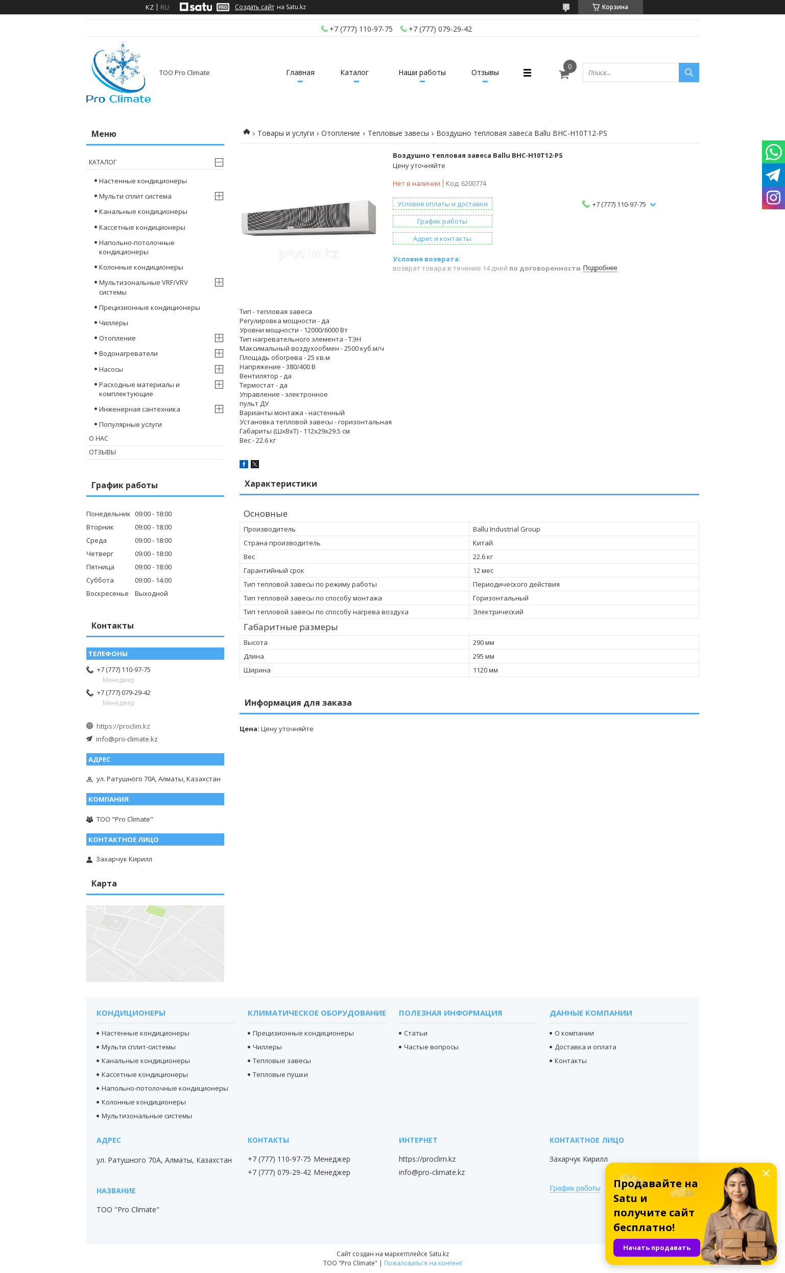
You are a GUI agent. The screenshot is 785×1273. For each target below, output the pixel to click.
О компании (574, 1033)
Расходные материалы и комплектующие (139, 389)
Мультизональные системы (147, 1115)
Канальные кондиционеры (143, 211)
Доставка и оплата (585, 1046)
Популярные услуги (130, 424)
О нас (98, 438)
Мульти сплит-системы (139, 1046)
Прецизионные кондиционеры (149, 307)
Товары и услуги (285, 133)
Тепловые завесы (398, 133)
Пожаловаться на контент (423, 1263)
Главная (300, 72)
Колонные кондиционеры (141, 267)
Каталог (354, 72)
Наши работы (422, 72)
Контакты (571, 1060)
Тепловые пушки (280, 1074)
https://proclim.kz (123, 726)
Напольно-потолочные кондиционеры (137, 247)
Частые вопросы (431, 1046)
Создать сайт (254, 7)
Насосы (111, 369)
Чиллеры (113, 322)
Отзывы (485, 72)
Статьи (415, 1033)
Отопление (340, 133)
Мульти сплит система (135, 196)
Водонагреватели (128, 353)
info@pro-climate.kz (127, 739)
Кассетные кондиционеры (142, 227)
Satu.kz (439, 1254)
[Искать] (689, 72)
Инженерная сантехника (139, 409)
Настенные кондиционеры (143, 180)
